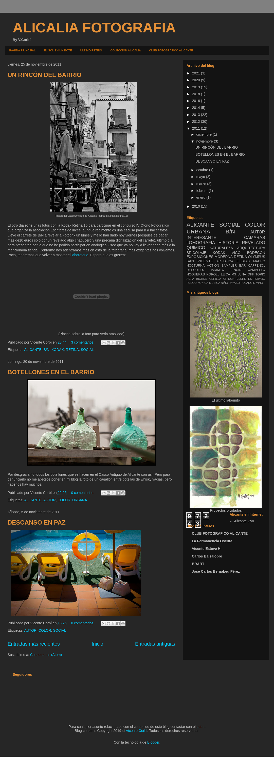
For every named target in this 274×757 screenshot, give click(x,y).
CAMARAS (254, 237)
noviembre (205, 141)
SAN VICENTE (200, 261)
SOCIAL (87, 350)
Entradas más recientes (34, 644)
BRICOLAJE (196, 253)
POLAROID (248, 282)
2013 (196, 115)
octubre (202, 170)
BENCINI (235, 270)
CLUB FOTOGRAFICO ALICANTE (220, 533)
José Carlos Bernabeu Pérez (216, 571)
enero (201, 197)
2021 (196, 73)
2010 (196, 206)
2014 (196, 108)
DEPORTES (195, 270)
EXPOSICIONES (200, 257)
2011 (196, 128)
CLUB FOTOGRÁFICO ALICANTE (171, 50)
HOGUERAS (196, 274)
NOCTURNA (196, 265)
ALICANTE (32, 350)
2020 (196, 80)
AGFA (190, 278)
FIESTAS (243, 261)
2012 (196, 121)
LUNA (242, 274)
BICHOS (201, 278)
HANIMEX (216, 270)
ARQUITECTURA (251, 248)
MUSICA (214, 282)
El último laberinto (226, 400)
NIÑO (224, 282)
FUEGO (192, 282)
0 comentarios (82, 493)
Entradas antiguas (155, 644)
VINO (259, 282)
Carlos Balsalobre (207, 556)
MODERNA (223, 257)
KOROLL (212, 274)
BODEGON (256, 253)
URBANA (79, 500)
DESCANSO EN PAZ (37, 522)
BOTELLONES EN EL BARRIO (51, 372)
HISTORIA (228, 242)
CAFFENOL (256, 265)
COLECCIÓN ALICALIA (126, 50)
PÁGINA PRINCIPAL (22, 50)
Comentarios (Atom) (46, 655)
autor (201, 727)
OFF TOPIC (256, 274)
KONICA (202, 282)
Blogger (153, 742)
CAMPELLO (256, 270)
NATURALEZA (221, 248)
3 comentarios (82, 342)
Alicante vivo (244, 521)
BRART (198, 564)
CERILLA (215, 278)
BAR (242, 265)
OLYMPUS (256, 257)
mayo (201, 177)
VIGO (236, 253)
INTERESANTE (201, 237)
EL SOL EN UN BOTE (58, 50)
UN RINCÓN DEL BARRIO (45, 74)
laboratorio (79, 255)
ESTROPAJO (256, 278)
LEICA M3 (228, 274)
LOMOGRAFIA (201, 242)
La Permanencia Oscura (212, 541)
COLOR (64, 500)
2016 (196, 101)
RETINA (72, 350)
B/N (46, 350)
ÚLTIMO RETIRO (91, 50)
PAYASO (234, 282)
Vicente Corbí (137, 731)
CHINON (228, 278)
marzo (201, 184)
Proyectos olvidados (226, 510)
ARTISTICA (224, 261)
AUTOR (49, 500)
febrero (202, 191)
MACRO (259, 261)
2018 (196, 94)
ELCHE (241, 278)
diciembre (204, 134)
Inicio (97, 644)
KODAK (57, 350)
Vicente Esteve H (206, 549)
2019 (196, 87)
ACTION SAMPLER (222, 265)
